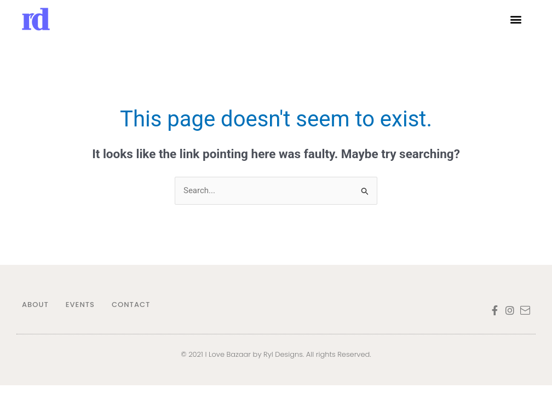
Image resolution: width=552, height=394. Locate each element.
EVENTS (80, 304)
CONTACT (131, 304)
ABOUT (35, 304)
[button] (516, 19)
